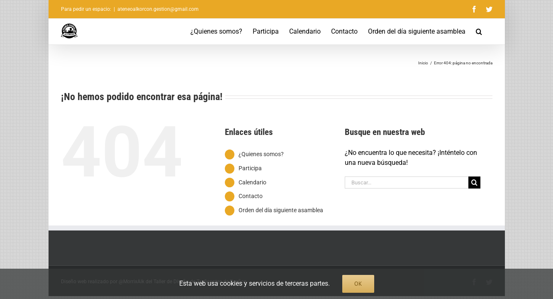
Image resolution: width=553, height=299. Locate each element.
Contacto (251, 196)
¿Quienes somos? (261, 154)
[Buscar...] (406, 182)
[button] (489, 31)
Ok (358, 283)
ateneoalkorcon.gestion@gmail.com (158, 9)
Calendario (252, 182)
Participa (250, 168)
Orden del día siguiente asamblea (281, 210)
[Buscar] (474, 182)
